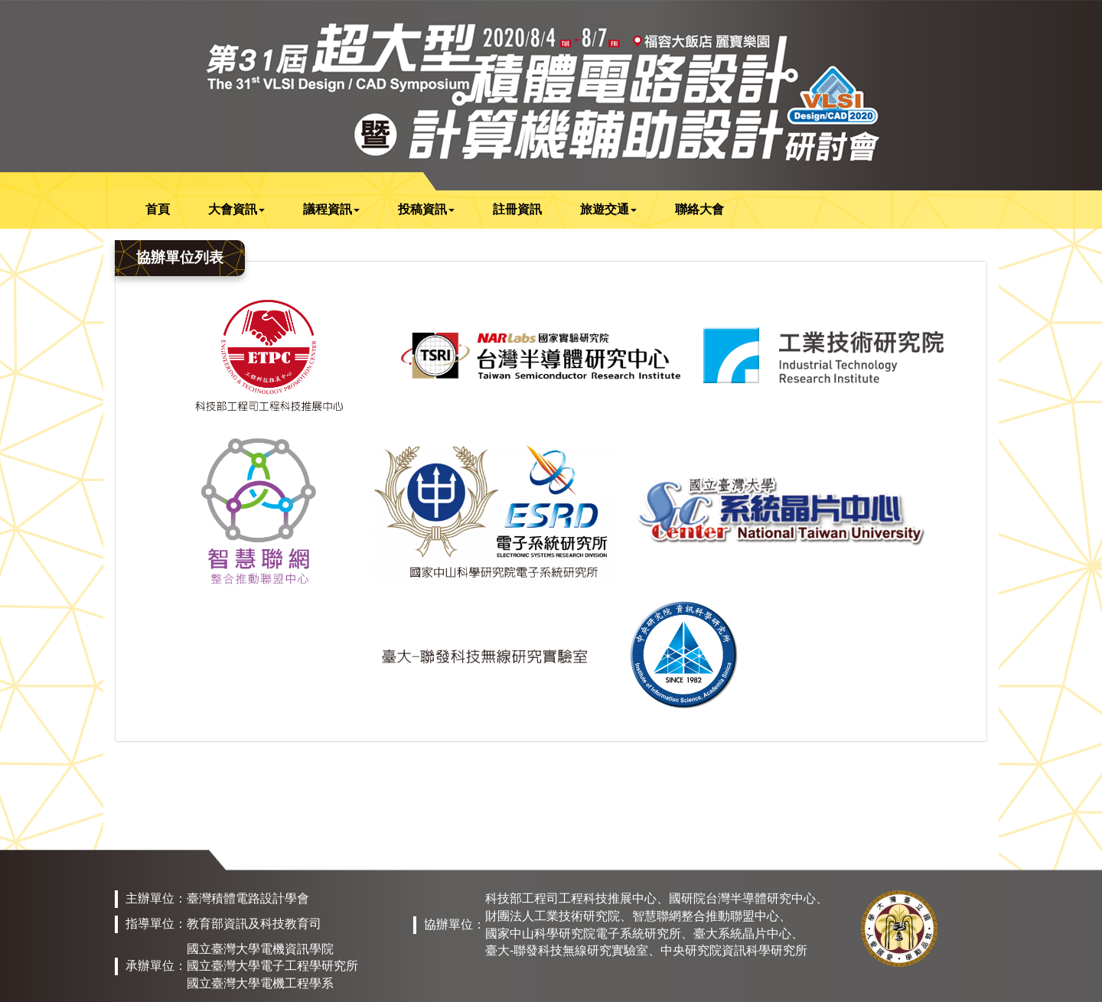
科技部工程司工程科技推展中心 (571, 898)
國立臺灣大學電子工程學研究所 (272, 965)
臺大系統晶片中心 (742, 933)
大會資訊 (236, 209)
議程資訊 (331, 209)
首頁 (157, 209)
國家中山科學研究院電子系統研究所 (583, 933)
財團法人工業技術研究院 (552, 915)
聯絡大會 (699, 209)
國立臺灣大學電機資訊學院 (260, 948)
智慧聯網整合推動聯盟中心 (705, 915)
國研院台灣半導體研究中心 (742, 898)
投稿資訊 (426, 209)
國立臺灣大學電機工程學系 (260, 983)
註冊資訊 (517, 209)
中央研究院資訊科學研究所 (733, 950)
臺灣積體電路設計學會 (248, 898)
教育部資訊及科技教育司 (254, 923)
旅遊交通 (608, 209)
